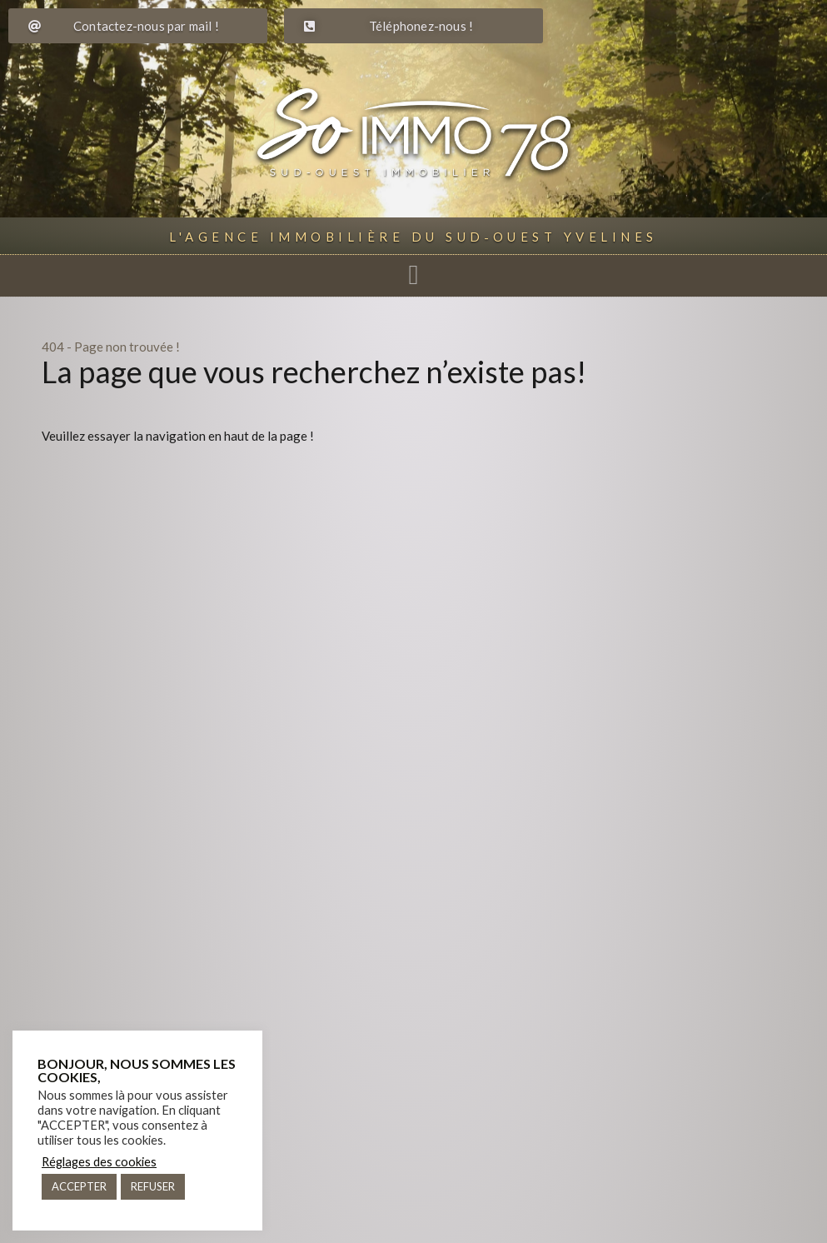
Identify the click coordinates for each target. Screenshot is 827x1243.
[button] (413, 276)
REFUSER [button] (153, 1186)
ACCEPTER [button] (79, 1186)
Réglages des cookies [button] (99, 1162)
